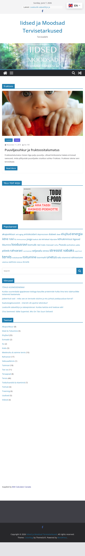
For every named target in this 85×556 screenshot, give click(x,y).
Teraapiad (6, 374)
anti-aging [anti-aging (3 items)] (19, 234)
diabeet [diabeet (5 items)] (52, 234)
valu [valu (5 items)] (59, 257)
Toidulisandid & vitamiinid (13, 382)
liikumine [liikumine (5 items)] (6, 244)
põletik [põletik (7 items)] (6, 250)
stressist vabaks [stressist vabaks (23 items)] (61, 250)
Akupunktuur (8, 326)
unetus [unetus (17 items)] (52, 257)
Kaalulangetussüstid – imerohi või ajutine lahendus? (25, 303)
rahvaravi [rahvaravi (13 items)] (16, 250)
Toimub (5, 387)
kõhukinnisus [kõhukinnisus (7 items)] (65, 239)
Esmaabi (6, 339)
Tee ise (5, 369)
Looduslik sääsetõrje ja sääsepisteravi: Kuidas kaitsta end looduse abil (32, 307)
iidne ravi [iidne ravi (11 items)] (8, 239)
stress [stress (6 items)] (46, 250)
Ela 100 (27, 145)
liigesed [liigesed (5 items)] (76, 239)
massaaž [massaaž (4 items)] (50, 245)
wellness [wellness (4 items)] (13, 262)
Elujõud (5, 335)
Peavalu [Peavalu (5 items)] (63, 244)
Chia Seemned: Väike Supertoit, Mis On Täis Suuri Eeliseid (27, 311)
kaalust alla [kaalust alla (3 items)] (37, 239)
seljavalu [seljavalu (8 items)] (37, 250)
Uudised (5, 395)
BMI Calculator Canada (21, 487)
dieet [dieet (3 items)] (59, 234)
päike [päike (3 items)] (78, 245)
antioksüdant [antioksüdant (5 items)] (30, 234)
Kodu (4, 348)
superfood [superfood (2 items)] (78, 251)
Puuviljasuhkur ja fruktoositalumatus (32, 150)
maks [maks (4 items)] (43, 245)
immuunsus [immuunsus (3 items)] (21, 239)
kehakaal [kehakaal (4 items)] (45, 239)
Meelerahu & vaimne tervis (14, 352)
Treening (6, 391)
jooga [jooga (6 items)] (29, 239)
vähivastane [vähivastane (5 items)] (77, 257)
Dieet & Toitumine (10, 331)
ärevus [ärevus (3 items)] (19, 262)
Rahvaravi (6, 357)
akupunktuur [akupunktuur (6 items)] (8, 234)
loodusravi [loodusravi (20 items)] (19, 244)
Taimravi (9, 140)
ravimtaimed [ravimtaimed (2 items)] (27, 251)
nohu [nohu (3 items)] (56, 245)
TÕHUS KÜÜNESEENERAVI (13, 287)
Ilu (3, 344)
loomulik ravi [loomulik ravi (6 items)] (34, 244)
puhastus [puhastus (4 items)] (71, 245)
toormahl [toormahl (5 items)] (41, 257)
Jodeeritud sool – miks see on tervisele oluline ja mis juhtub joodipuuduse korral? (37, 298)
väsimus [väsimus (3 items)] (5, 262)
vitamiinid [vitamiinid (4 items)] (66, 257)
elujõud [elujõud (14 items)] (66, 234)
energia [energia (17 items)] (77, 234)
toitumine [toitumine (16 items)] (29, 257)
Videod (5, 400)
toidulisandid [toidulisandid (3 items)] (17, 257)
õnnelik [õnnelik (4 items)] (26, 262)
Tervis (17, 140)
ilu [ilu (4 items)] (15, 239)
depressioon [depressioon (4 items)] (42, 234)
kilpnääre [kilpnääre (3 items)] (53, 239)
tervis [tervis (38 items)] (7, 256)
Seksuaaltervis (8, 361)
